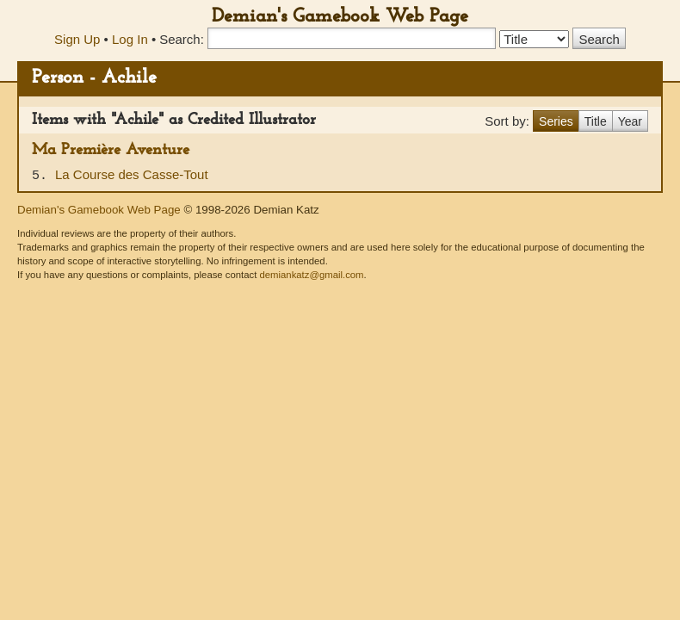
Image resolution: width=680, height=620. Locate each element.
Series (556, 121)
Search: (181, 39)
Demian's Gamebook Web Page (340, 17)
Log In (130, 39)
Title (595, 121)
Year (630, 121)
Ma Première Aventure (110, 150)
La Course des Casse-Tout (131, 174)
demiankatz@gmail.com (311, 275)
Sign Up (77, 39)
